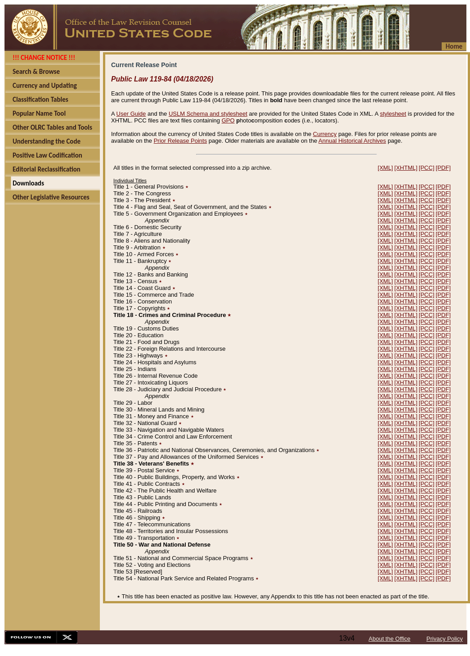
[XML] (385, 167)
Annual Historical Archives (352, 140)
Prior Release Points (180, 140)
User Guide (131, 113)
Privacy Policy (444, 638)
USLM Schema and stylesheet (208, 113)
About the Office (390, 638)
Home (454, 46)
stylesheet (393, 113)
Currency (325, 134)
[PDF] (443, 167)
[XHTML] (405, 167)
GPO (228, 120)
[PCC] (426, 167)
